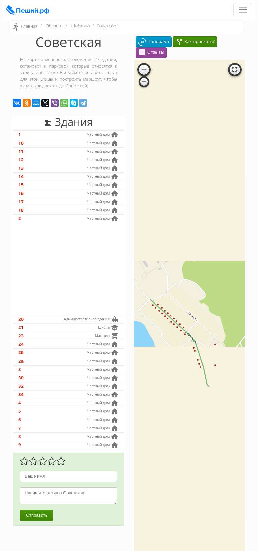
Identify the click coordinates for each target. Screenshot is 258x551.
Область (54, 26)
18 (21, 210)
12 (21, 160)
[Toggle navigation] (242, 9)
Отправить (36, 515)
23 (21, 336)
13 (21, 168)
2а (21, 361)
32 (21, 386)
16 (21, 193)
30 (21, 378)
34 (21, 394)
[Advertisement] (68, 269)
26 (21, 352)
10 (21, 143)
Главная (29, 26)
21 (21, 327)
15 (21, 185)
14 (21, 176)
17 (21, 202)
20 (21, 319)
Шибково (80, 26)
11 (21, 151)
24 (21, 344)
